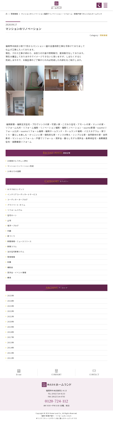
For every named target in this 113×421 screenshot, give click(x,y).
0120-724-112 (56, 401)
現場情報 (103, 35)
